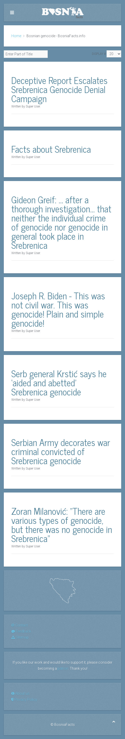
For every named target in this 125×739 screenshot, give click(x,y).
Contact (19, 625)
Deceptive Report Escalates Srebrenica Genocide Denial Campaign (59, 89)
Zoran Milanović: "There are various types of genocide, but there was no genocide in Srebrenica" (61, 524)
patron (63, 668)
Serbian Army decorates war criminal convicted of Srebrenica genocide (60, 451)
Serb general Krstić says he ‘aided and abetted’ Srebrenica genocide (59, 382)
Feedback (21, 631)
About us (20, 693)
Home (16, 36)
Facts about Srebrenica (51, 148)
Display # (99, 54)
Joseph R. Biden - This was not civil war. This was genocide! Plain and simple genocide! (58, 309)
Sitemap (20, 637)
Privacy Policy (24, 700)
